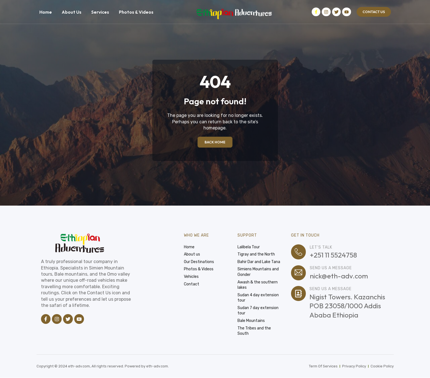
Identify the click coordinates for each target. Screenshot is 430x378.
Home (45, 12)
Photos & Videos (136, 12)
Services (100, 12)
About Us (71, 12)
